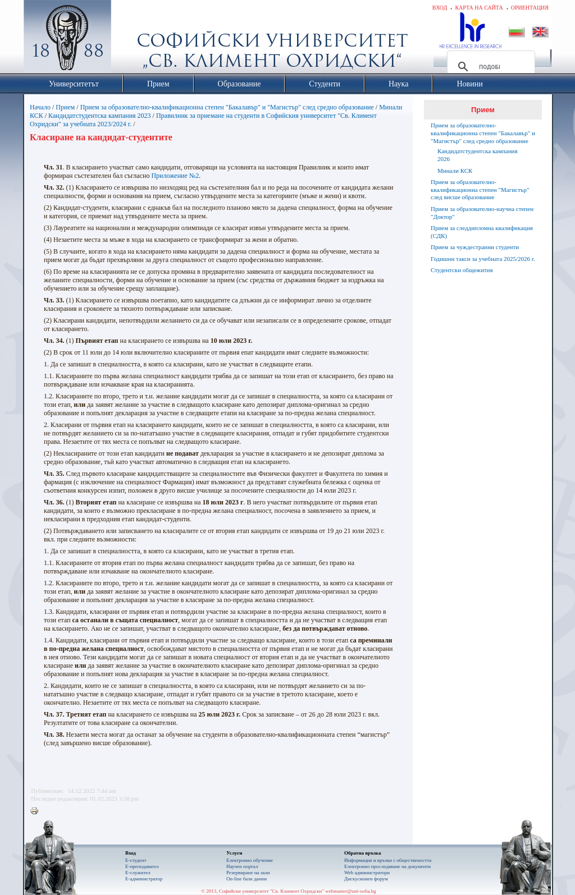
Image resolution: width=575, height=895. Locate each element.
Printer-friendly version (37, 811)
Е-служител (137, 872)
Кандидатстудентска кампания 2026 (477, 155)
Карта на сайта (479, 7)
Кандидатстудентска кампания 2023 (99, 116)
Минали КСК (454, 170)
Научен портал (242, 866)
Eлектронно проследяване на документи (387, 866)
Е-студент (136, 860)
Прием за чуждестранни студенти (475, 247)
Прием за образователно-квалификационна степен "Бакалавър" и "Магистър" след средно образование (227, 107)
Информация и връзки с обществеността (387, 860)
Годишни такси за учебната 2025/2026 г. (483, 258)
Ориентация (530, 7)
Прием (65, 107)
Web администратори (367, 872)
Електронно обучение (249, 860)
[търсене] (489, 67)
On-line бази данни (246, 879)
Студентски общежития (462, 270)
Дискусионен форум (366, 879)
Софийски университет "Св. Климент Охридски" (131, 39)
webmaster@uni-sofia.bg (350, 891)
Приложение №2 (175, 176)
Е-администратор (143, 879)
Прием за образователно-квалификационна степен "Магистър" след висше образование (480, 189)
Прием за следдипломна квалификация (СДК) (482, 231)
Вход (440, 7)
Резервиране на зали (248, 872)
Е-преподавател (142, 866)
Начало (40, 107)
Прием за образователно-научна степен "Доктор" (482, 212)
